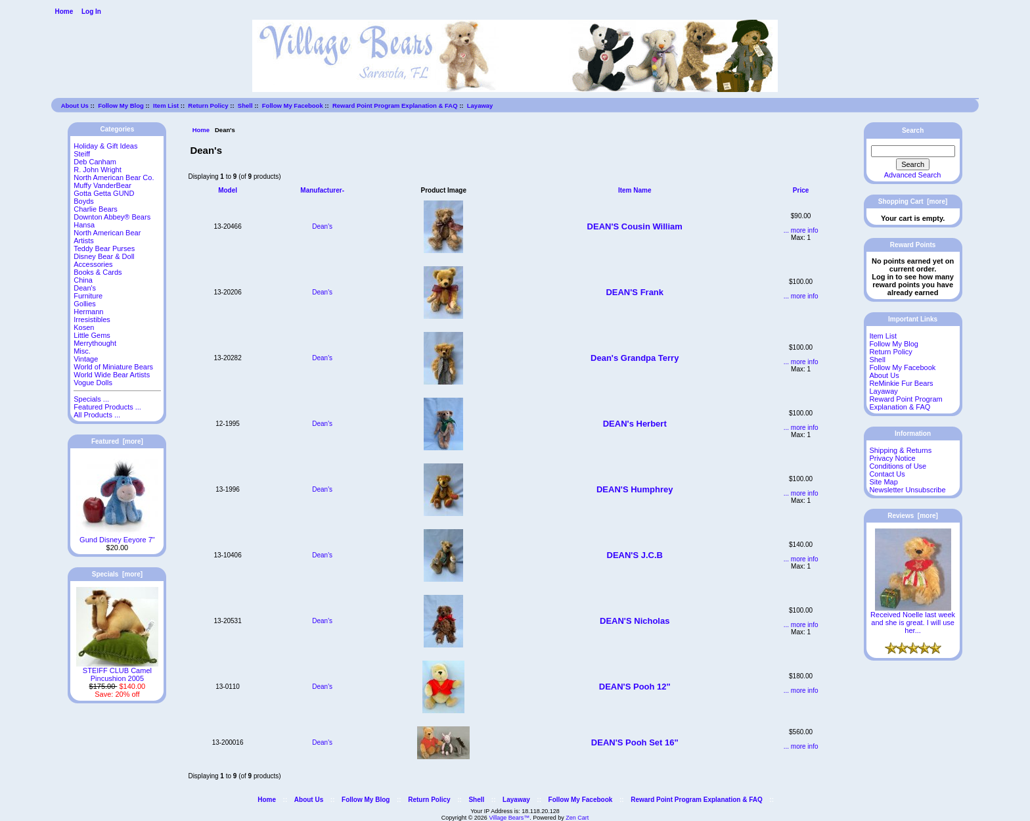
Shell (245, 105)
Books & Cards (98, 272)
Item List (166, 105)
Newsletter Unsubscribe (907, 490)
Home (64, 11)
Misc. (82, 351)
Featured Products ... (107, 407)
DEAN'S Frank (634, 292)
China (83, 280)
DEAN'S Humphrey (634, 489)
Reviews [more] (912, 515)
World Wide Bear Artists (112, 375)
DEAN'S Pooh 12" (635, 687)
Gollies (85, 304)
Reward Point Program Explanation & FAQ (395, 105)
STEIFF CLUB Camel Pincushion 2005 (117, 671)
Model (227, 190)
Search (913, 130)
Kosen (84, 327)
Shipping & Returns (900, 450)
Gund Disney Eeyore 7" (117, 536)
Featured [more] (117, 441)
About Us (75, 105)
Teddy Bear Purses (104, 248)
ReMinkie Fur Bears (901, 383)
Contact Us (887, 474)
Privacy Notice (892, 458)
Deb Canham (95, 162)
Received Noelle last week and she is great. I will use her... (912, 619)
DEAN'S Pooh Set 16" (635, 742)
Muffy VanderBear (102, 185)
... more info (801, 230)
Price (801, 190)
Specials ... (91, 399)
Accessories (93, 264)
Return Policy (208, 105)
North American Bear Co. (114, 177)
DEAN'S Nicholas (634, 621)
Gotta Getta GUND (104, 193)
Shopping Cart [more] (913, 201)
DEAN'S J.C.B (635, 555)
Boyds (84, 201)
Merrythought (95, 343)
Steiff (82, 154)
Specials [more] (117, 574)
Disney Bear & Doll (104, 256)
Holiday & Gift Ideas (105, 146)
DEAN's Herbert (635, 424)
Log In (91, 11)
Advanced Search (912, 175)
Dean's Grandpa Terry (635, 358)
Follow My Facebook (292, 105)
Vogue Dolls (93, 383)
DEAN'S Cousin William (635, 226)
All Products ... (97, 415)
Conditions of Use (897, 466)
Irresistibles (92, 319)
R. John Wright (98, 170)
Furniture (88, 296)
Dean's (322, 226)
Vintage (86, 359)
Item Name (635, 190)
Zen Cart (577, 817)
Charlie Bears (96, 209)
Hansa (84, 225)
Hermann (88, 312)
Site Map (883, 482)
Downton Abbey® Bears (112, 217)
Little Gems (92, 335)
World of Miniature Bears (113, 367)
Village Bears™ (509, 817)
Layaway (480, 105)
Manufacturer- (322, 190)
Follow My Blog (121, 105)
